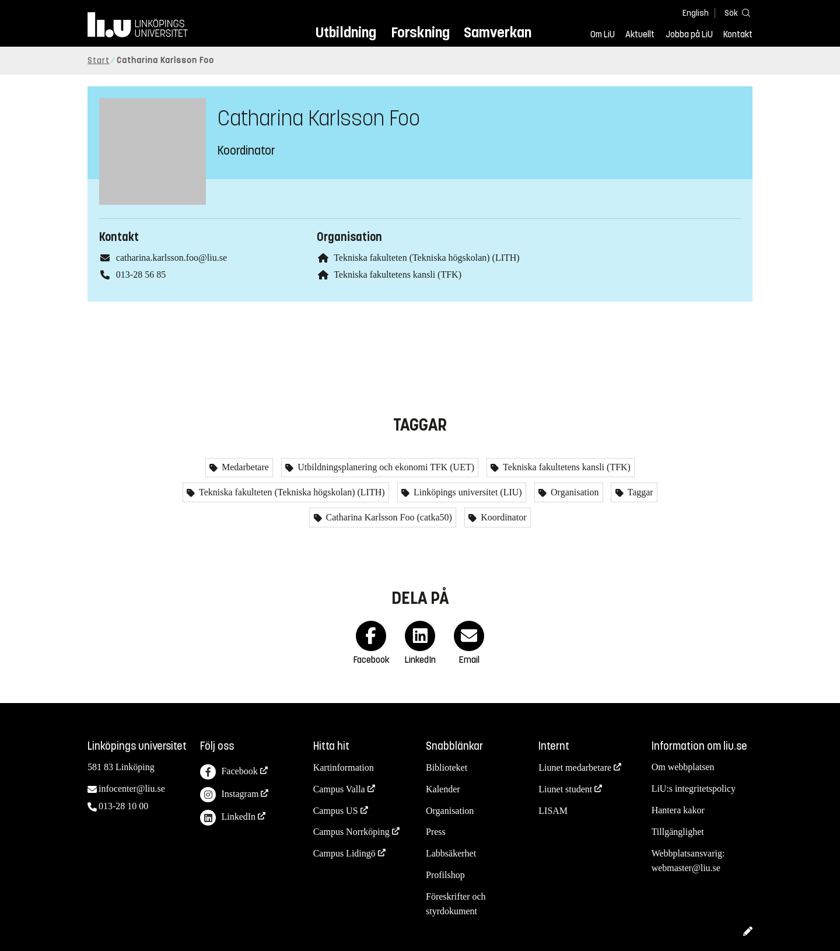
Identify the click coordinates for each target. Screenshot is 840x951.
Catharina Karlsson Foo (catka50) (388, 517)
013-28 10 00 (123, 806)
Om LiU (602, 34)
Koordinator (502, 517)
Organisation (573, 492)
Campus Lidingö (344, 853)
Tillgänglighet (678, 832)
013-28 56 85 (141, 274)
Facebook (228, 772)
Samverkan (497, 32)
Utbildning (346, 32)
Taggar (639, 492)
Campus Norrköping (351, 832)
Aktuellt (639, 34)
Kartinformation (343, 767)
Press (436, 832)
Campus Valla (339, 789)
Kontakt (737, 34)
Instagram (229, 795)
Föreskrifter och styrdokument (456, 903)
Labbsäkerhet (451, 853)
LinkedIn (228, 818)
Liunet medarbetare (574, 767)
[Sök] (735, 12)
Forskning (420, 32)
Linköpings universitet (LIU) (466, 492)
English (695, 13)
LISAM (553, 811)
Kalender (443, 789)
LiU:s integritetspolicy (694, 788)
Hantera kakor (678, 810)
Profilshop (445, 875)
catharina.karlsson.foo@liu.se (171, 258)
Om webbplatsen (683, 767)
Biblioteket (446, 767)
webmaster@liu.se (686, 868)
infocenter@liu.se (132, 788)
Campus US (335, 811)
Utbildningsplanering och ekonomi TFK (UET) (384, 467)
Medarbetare (244, 467)
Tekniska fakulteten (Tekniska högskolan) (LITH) (427, 258)
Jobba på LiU (689, 34)
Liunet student (565, 789)
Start (99, 60)
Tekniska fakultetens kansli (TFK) (397, 274)
